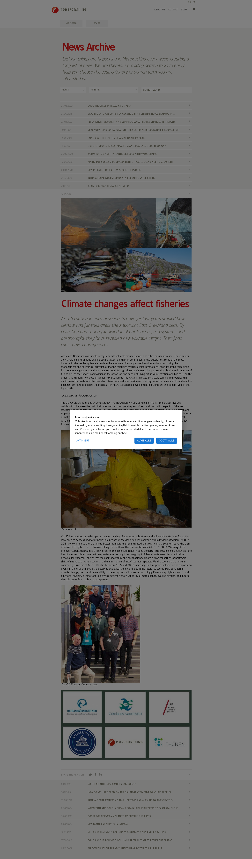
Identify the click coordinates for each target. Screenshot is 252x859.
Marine (95, 89)
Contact (173, 9)
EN (194, 2)
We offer (71, 23)
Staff (184, 9)
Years (65, 89)
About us (159, 9)
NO (189, 2)
